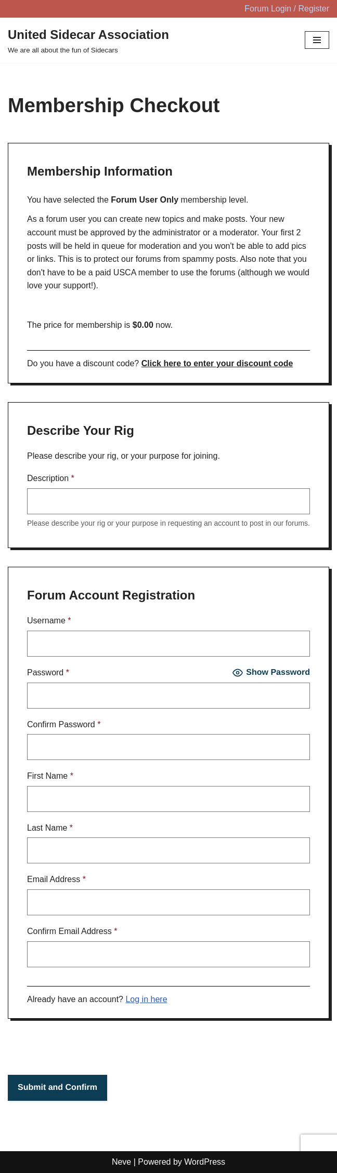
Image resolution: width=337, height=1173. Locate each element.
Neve (121, 1161)
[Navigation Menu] (317, 40)
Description (50, 478)
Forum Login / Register (286, 8)
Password (48, 672)
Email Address (56, 879)
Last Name (50, 827)
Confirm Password (63, 724)
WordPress (204, 1161)
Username (49, 620)
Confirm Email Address (72, 931)
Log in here (146, 999)
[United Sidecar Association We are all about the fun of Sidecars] (88, 40)
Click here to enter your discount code (217, 363)
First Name (50, 775)
